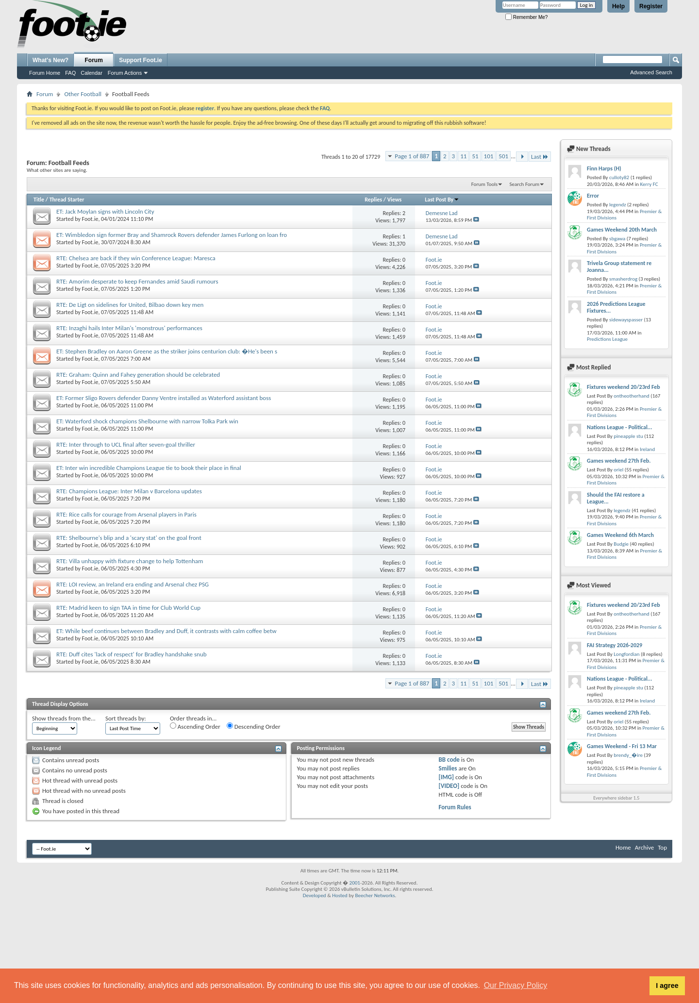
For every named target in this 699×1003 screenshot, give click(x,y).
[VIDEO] (449, 785)
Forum (94, 60)
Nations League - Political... (619, 427)
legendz (617, 204)
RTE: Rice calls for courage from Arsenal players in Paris (126, 514)
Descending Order (254, 726)
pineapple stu (628, 436)
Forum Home (44, 73)
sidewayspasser (626, 320)
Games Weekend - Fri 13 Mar (622, 746)
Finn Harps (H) (604, 168)
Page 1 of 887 (412, 156)
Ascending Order (195, 726)
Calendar (91, 73)
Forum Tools (484, 184)
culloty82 (619, 177)
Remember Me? (526, 17)
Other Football (82, 94)
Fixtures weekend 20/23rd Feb (623, 387)
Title (38, 199)
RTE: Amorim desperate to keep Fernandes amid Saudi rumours (137, 281)
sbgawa (617, 238)
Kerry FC (649, 184)
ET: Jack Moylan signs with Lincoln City (105, 211)
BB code (449, 759)
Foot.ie (90, 219)
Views (394, 199)
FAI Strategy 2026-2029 (614, 645)
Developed (314, 895)
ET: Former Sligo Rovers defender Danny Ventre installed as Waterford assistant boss (163, 397)
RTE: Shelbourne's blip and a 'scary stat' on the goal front (128, 537)
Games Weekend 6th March (620, 535)
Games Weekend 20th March (622, 229)
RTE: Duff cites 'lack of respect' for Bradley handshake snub (131, 654)
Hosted (340, 895)
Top (662, 847)
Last (540, 156)
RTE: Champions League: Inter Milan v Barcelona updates (129, 491)
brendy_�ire (628, 755)
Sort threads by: (125, 718)
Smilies (448, 768)
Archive (644, 847)
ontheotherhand (631, 396)
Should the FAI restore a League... (616, 498)
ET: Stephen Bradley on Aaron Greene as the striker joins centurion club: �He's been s (166, 351)
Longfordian (626, 654)
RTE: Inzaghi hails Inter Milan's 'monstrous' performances (129, 328)
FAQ (70, 73)
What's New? (50, 60)
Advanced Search (651, 72)
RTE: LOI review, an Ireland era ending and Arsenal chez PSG (132, 584)
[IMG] (446, 777)
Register (651, 6)
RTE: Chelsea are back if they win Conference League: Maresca (136, 258)
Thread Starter (67, 199)
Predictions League (607, 339)
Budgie (621, 544)
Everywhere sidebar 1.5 (616, 798)
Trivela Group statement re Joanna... (619, 266)
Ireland (647, 449)
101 (489, 156)
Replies (373, 199)
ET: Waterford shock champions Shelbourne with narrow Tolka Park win (147, 421)
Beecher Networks (375, 895)
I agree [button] (667, 985)
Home (623, 847)
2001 (355, 883)
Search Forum (525, 184)
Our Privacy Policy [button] (516, 985)
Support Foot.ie (140, 60)
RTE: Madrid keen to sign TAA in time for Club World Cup (128, 607)
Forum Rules (455, 807)
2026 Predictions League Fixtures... (616, 307)
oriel (618, 470)
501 (503, 156)
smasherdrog (623, 279)
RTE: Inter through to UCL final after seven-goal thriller (125, 444)
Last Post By (442, 199)
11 (463, 156)
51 (475, 156)
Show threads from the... (64, 718)
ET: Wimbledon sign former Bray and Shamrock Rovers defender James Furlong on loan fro (171, 234)
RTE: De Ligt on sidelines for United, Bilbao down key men (129, 304)
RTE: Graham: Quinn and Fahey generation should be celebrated (138, 374)
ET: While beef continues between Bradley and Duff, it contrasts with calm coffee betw (166, 631)
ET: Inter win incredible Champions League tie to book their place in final (148, 467)
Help (618, 6)
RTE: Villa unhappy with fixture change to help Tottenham (129, 561)
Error (593, 195)
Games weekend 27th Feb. (618, 460)
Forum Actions (125, 73)
